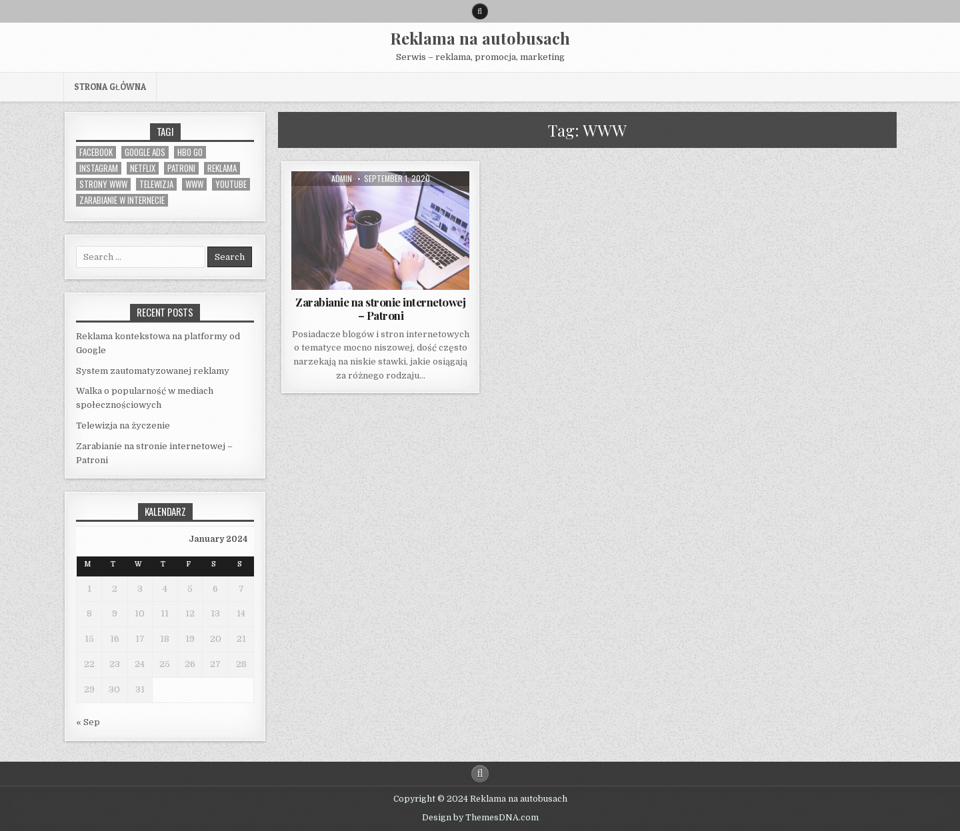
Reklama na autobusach (480, 38)
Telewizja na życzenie (123, 425)
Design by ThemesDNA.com (480, 817)
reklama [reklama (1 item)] (222, 168)
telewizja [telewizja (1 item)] (156, 184)
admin (341, 179)
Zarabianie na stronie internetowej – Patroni (380, 309)
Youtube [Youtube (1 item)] (231, 184)
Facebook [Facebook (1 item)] (96, 152)
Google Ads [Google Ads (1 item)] (145, 152)
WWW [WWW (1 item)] (194, 184)
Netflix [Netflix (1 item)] (142, 168)
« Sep (88, 722)
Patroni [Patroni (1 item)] (181, 168)
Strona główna (110, 86)
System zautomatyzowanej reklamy (152, 371)
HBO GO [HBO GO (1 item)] (190, 152)
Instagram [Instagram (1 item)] (98, 168)
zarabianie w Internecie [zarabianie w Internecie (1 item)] (122, 200)
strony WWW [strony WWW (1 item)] (103, 184)
